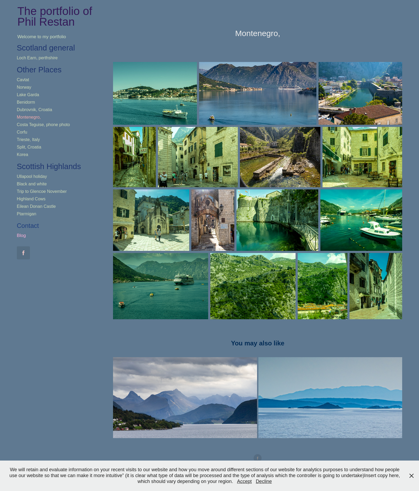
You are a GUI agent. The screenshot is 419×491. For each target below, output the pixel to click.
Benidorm (26, 102)
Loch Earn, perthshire (37, 58)
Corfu (22, 132)
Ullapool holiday (32, 176)
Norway (24, 87)
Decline (264, 481)
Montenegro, (29, 117)
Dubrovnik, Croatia (34, 109)
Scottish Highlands (49, 166)
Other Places (39, 69)
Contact (28, 225)
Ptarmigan (26, 214)
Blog (21, 235)
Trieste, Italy (28, 139)
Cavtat (23, 79)
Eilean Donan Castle (36, 206)
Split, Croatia (29, 147)
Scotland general (46, 48)
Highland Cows (31, 199)
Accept (244, 481)
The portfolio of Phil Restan (56, 16)
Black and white (32, 184)
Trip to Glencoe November (42, 191)
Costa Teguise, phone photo (43, 124)
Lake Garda (28, 94)
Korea (22, 154)
